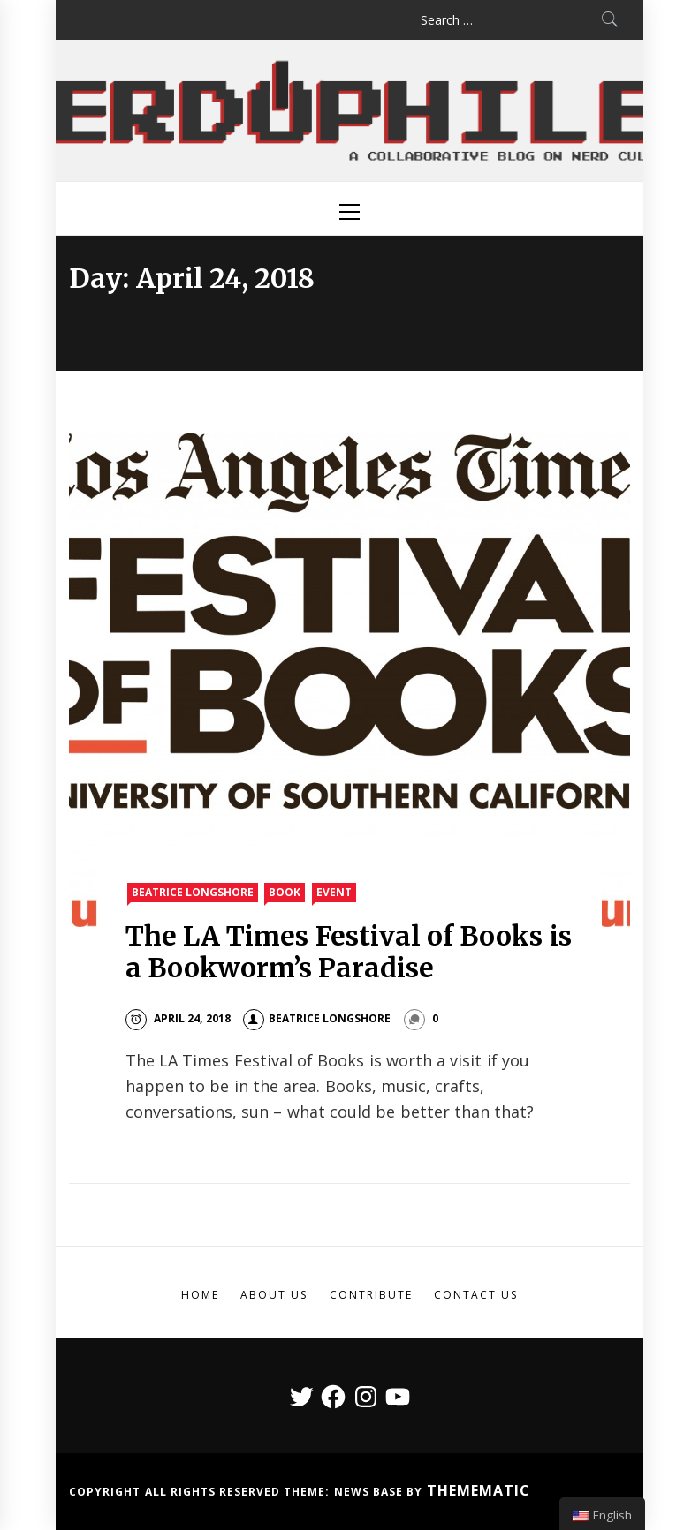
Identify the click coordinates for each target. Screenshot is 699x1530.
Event (334, 892)
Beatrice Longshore (193, 892)
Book (284, 892)
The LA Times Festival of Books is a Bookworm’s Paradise (348, 951)
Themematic (478, 1490)
